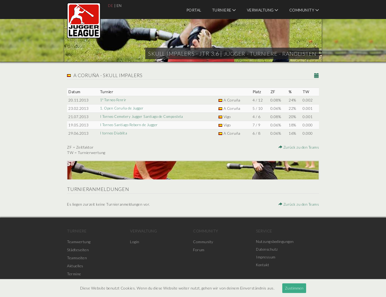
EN (119, 5)
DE (110, 5)
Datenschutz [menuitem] (267, 249)
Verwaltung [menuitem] (263, 10)
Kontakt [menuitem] (263, 266)
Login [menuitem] (134, 241)
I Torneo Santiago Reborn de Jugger (130, 125)
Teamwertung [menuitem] (79, 241)
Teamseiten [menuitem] (77, 257)
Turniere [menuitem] (224, 10)
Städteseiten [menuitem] (78, 249)
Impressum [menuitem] (266, 257)
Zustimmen (294, 288)
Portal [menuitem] (193, 10)
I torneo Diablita (113, 133)
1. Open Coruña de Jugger (121, 108)
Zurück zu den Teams (298, 147)
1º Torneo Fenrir (113, 100)
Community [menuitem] (304, 10)
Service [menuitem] (264, 231)
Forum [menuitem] (199, 249)
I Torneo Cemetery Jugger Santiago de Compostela (143, 116)
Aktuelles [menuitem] (75, 266)
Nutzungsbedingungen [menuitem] (275, 241)
